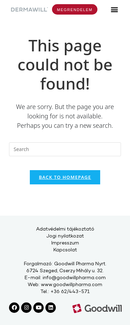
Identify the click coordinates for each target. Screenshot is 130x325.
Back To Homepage (65, 177)
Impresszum (65, 243)
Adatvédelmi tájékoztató (65, 229)
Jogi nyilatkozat (65, 236)
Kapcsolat (65, 250)
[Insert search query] (65, 149)
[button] (114, 9)
